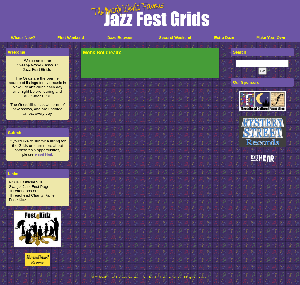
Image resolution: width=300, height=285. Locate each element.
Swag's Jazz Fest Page (29, 186)
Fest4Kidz (17, 200)
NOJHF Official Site (25, 182)
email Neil (43, 154)
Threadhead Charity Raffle (31, 195)
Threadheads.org (24, 191)
